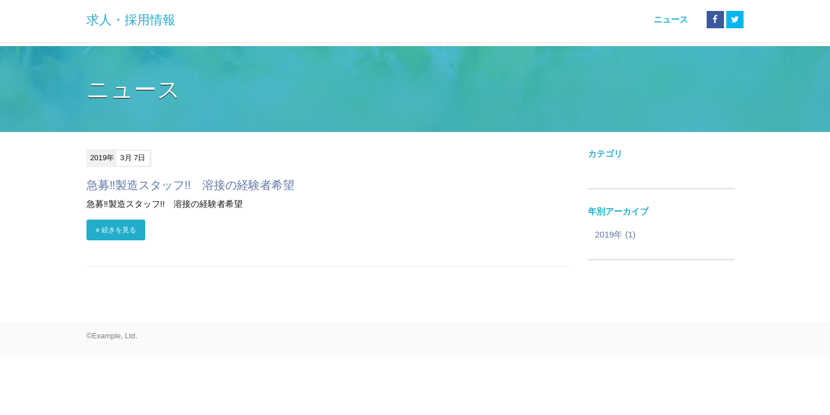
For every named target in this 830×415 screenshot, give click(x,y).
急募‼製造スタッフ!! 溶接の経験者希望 (190, 185)
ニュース (671, 19)
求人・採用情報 (130, 20)
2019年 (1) (615, 234)
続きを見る (116, 230)
